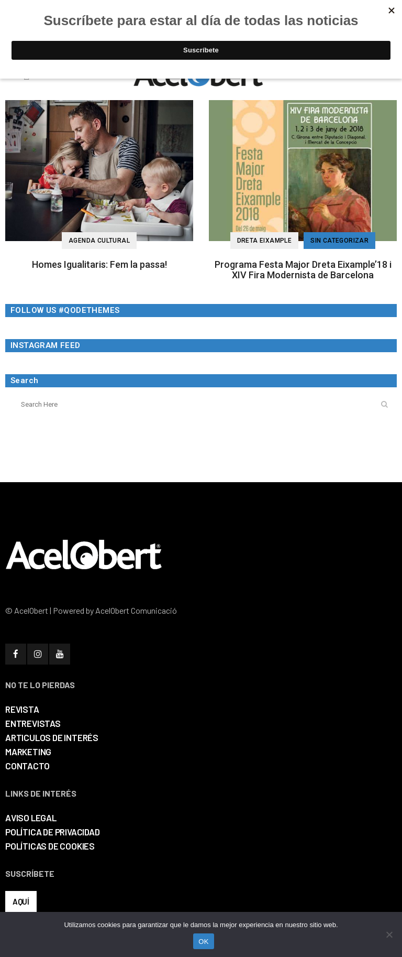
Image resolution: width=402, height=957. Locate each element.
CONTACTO (27, 765)
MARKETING (28, 751)
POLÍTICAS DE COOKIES (50, 846)
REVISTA (22, 709)
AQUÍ (21, 901)
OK (203, 941)
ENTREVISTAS (33, 723)
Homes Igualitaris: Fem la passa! (99, 264)
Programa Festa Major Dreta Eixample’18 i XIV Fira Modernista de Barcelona (303, 269)
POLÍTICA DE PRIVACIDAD (52, 831)
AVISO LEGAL (31, 817)
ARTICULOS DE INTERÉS (51, 737)
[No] (389, 934)
